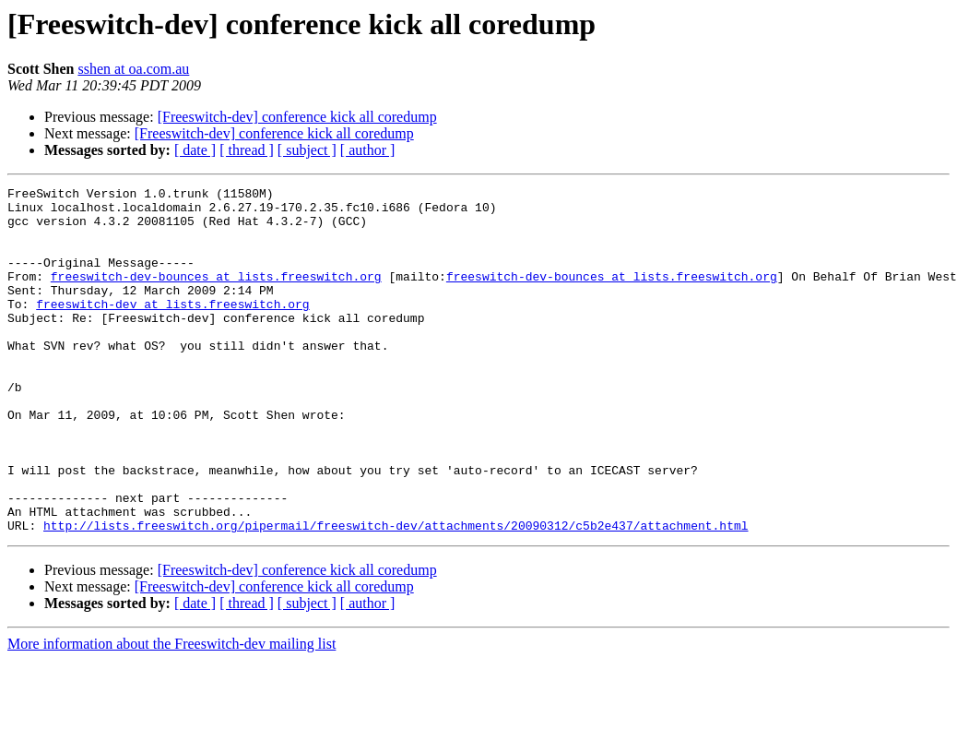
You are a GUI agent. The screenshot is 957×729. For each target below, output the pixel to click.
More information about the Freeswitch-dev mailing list (171, 713)
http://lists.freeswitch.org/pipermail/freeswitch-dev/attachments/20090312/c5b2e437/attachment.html (395, 594)
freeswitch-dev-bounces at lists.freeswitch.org (216, 295)
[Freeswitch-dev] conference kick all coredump (297, 117)
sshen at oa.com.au (133, 69)
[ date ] (195, 150)
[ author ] (368, 150)
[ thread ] (246, 150)
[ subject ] (307, 150)
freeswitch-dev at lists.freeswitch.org (172, 328)
